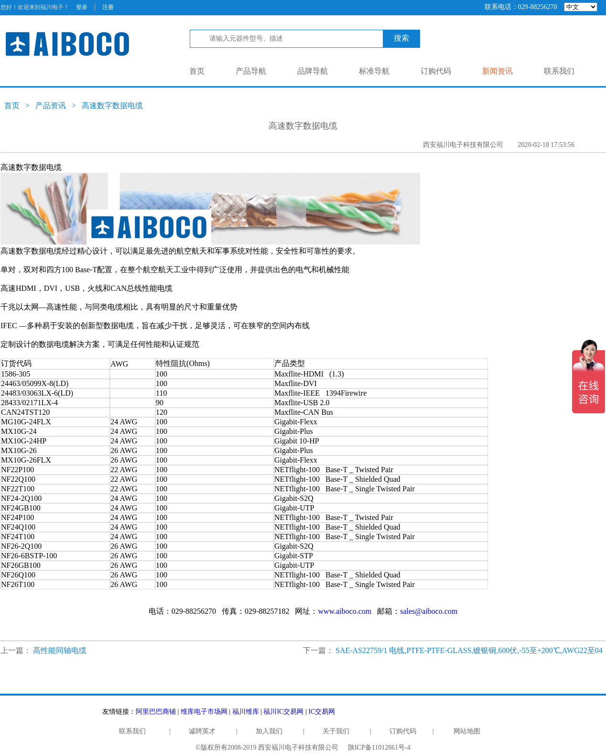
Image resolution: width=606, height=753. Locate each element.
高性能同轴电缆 (60, 650)
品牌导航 (312, 71)
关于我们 (336, 731)
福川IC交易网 (283, 711)
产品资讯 (50, 105)
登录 (81, 7)
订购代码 (436, 71)
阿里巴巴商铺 (156, 711)
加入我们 (269, 731)
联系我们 (559, 71)
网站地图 (467, 731)
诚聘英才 (202, 731)
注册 (108, 7)
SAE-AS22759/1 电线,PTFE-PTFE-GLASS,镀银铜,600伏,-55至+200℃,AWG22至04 (469, 650)
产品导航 (251, 71)
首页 (197, 71)
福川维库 (245, 711)
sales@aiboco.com (428, 611)
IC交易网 (321, 711)
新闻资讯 (497, 71)
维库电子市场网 (204, 711)
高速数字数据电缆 (112, 105)
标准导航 (374, 71)
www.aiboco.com (344, 611)
